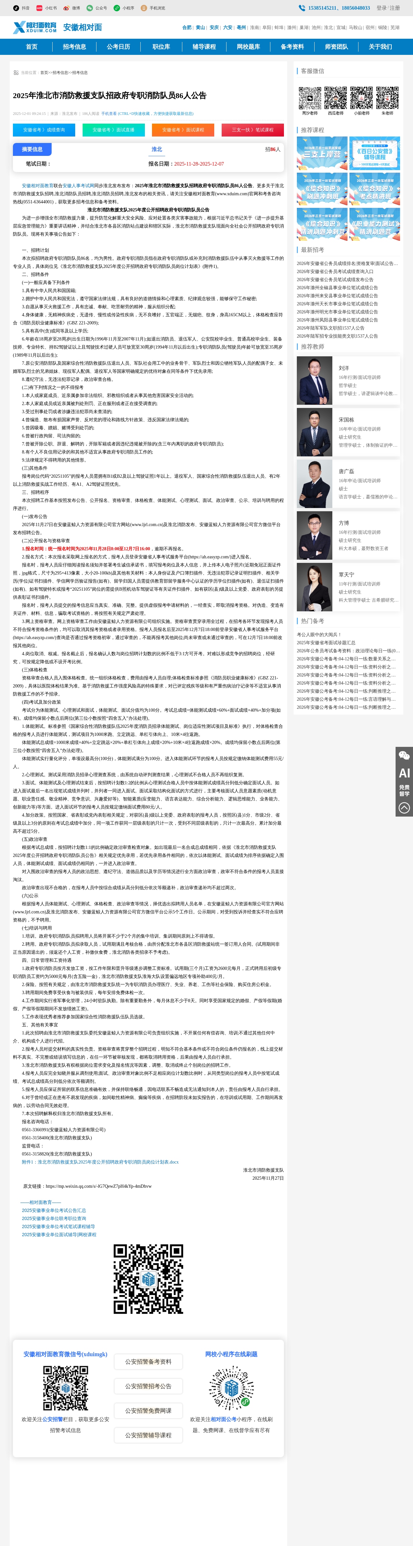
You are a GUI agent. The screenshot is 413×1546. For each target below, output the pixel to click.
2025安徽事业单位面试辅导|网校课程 (59, 1234)
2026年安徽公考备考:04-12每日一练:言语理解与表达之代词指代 (348, 699)
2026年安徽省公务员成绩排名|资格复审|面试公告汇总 (348, 263)
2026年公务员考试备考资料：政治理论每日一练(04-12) (348, 650)
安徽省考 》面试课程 (183, 129)
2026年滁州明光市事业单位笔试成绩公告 (337, 312)
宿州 (370, 27)
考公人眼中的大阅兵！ (319, 634)
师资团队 (336, 47)
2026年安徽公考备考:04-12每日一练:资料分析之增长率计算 (348, 667)
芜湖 (394, 27)
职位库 (161, 47)
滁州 (291, 27)
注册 (395, 8)
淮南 (254, 27)
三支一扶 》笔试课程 (253, 129)
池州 (316, 27)
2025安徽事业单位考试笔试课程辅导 (58, 1226)
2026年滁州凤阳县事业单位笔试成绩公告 (337, 320)
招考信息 (74, 47)
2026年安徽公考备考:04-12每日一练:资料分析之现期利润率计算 (348, 683)
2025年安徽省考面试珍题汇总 (326, 642)
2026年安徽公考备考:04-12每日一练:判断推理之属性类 (348, 707)
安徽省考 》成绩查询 (44, 129)
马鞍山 (355, 27)
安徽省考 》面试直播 (114, 129)
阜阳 (266, 27)
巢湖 (303, 27)
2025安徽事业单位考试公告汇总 (54, 1210)
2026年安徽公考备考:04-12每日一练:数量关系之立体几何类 (348, 658)
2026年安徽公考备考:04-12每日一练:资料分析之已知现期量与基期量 (348, 675)
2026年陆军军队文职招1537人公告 (331, 328)
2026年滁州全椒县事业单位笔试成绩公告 (337, 287)
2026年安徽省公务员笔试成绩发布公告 (335, 279)
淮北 (328, 27)
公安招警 (52, 1419)
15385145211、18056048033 (339, 8)
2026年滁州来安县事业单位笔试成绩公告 (337, 295)
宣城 (341, 27)
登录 (382, 8)
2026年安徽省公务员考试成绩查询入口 (335, 271)
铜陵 (382, 27)
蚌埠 (279, 27)
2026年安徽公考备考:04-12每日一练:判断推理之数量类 (348, 691)
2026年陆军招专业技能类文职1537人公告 (337, 336)
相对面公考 (224, 1419)
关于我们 (380, 47)
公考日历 (118, 47)
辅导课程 (204, 47)
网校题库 (248, 47)
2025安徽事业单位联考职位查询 (54, 1218)
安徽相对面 (82, 27)
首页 (31, 47)
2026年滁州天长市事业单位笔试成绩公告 (337, 303)
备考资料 (292, 47)
